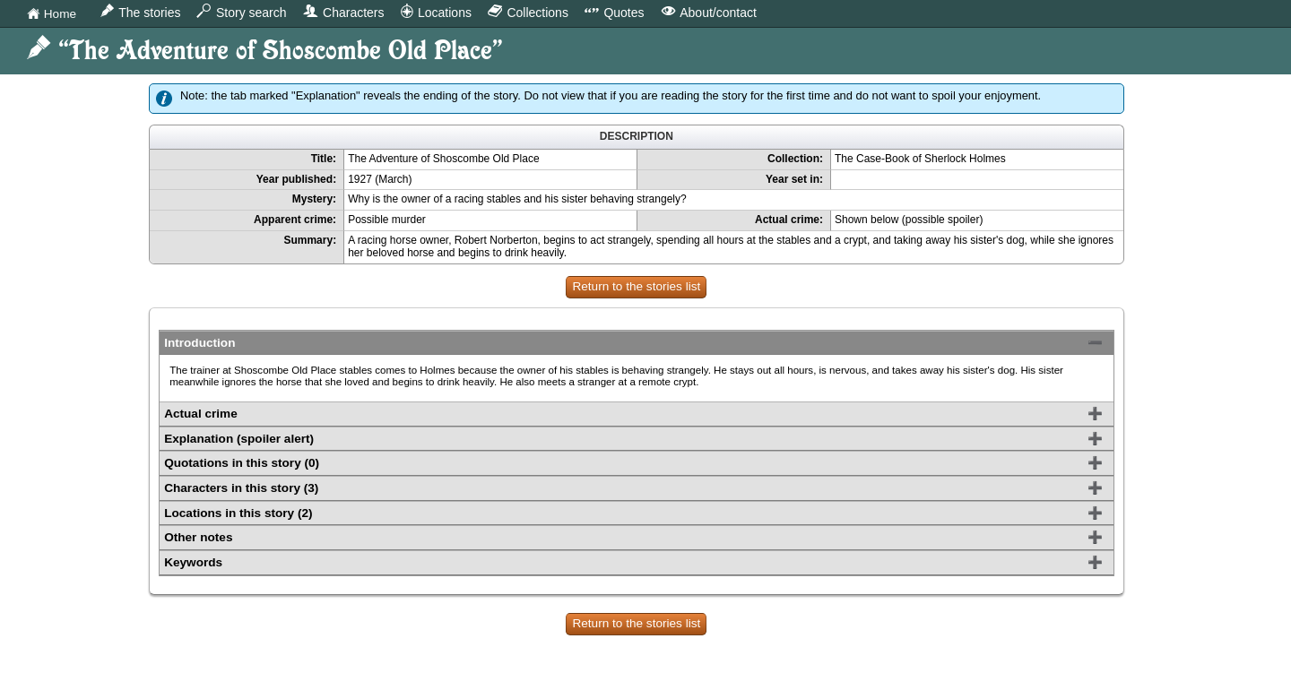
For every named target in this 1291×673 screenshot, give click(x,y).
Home (51, 14)
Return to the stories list (636, 286)
